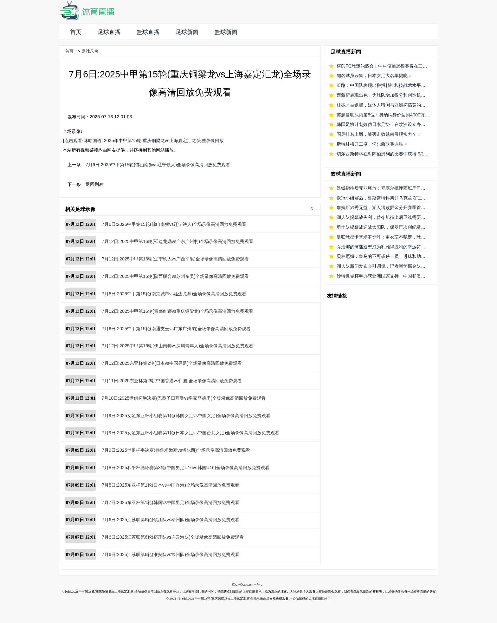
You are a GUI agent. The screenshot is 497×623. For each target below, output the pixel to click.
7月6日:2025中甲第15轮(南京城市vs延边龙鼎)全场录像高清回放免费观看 (174, 293)
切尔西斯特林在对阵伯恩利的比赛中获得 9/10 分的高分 (391, 153)
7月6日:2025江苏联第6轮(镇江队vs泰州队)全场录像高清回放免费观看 (170, 519)
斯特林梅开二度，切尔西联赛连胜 (370, 144)
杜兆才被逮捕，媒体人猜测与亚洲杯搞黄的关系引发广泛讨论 (396, 105)
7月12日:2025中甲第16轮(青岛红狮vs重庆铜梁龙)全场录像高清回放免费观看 (177, 311)
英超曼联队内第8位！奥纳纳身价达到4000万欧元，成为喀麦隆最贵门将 (407, 114)
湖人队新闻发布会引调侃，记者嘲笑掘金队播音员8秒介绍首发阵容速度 (407, 266)
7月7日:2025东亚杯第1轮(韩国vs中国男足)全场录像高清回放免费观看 (170, 502)
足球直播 (109, 32)
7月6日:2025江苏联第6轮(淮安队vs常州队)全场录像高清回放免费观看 (170, 554)
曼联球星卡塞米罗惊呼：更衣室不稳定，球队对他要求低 (392, 236)
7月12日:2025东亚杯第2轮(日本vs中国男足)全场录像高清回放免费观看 (172, 363)
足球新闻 (187, 32)
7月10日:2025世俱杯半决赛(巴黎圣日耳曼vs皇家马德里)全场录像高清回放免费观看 (183, 398)
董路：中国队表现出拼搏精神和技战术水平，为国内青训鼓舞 (396, 85)
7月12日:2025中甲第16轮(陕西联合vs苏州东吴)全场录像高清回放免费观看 (175, 276)
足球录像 (90, 51)
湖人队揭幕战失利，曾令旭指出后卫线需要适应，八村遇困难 (396, 217)
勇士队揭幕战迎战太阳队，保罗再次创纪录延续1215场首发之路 (399, 227)
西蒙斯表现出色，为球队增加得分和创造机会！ (383, 95)
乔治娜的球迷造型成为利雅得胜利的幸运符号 (381, 246)
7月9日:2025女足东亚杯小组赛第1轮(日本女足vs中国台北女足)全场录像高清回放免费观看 (190, 432)
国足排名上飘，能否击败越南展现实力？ (376, 134)
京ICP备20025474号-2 (247, 584)
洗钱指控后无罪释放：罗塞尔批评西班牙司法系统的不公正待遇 (399, 188)
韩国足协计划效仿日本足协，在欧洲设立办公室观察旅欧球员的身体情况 (408, 124)
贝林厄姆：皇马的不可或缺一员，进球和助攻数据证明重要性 (396, 256)
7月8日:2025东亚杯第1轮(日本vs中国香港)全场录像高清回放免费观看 (170, 485)
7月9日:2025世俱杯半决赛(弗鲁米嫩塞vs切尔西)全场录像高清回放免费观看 (176, 450)
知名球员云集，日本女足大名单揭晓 (372, 75)
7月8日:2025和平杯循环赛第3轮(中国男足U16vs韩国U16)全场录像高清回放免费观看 (185, 467)
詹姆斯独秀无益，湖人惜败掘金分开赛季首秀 (381, 207)
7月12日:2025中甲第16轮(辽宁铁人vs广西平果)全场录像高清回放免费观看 (175, 258)
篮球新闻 (226, 32)
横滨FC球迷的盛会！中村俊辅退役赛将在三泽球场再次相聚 (395, 66)
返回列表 (94, 184)
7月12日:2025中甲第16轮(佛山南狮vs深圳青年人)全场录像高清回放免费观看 (177, 345)
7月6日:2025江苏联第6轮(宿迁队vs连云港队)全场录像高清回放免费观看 (173, 537)
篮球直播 (148, 32)
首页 (75, 32)
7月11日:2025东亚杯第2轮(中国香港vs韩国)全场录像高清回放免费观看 (172, 380)
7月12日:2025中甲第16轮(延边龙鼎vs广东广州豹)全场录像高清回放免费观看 (177, 241)
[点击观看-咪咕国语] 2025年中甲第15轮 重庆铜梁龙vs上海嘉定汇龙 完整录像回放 (143, 140)
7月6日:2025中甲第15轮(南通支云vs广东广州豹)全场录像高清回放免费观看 (176, 328)
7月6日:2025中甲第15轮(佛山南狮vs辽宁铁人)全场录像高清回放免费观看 (158, 164)
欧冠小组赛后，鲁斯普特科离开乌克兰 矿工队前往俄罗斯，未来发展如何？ (410, 197)
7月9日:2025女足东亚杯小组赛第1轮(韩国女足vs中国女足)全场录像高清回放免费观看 (186, 415)
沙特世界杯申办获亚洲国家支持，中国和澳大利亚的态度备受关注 (401, 276)
